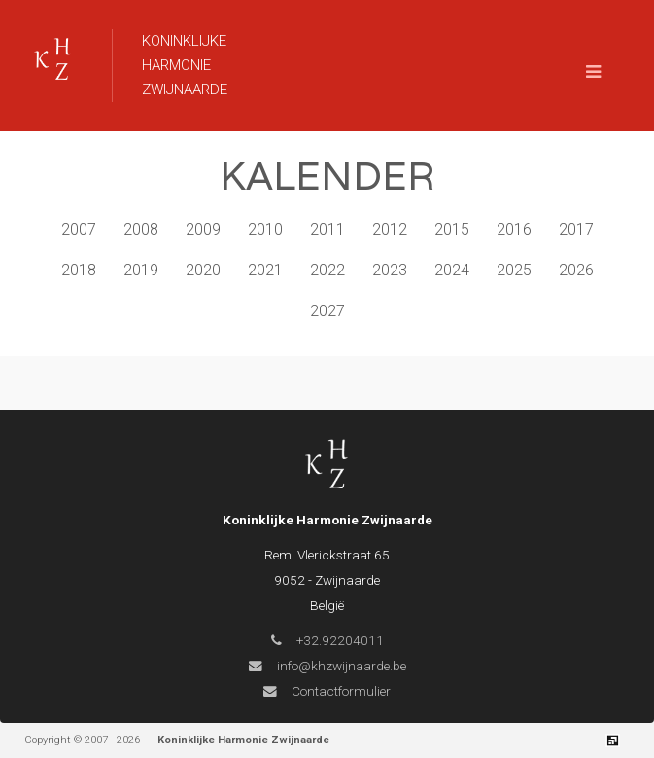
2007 (78, 229)
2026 (576, 270)
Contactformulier (327, 691)
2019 (140, 270)
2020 (203, 270)
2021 (265, 270)
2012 (389, 229)
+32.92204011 (327, 640)
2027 (327, 311)
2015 (451, 229)
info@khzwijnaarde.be (327, 665)
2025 (514, 270)
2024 (451, 270)
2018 (78, 270)
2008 (140, 229)
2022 (327, 270)
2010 (265, 229)
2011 (327, 229)
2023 (389, 270)
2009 (203, 229)
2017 (576, 229)
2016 (514, 229)
